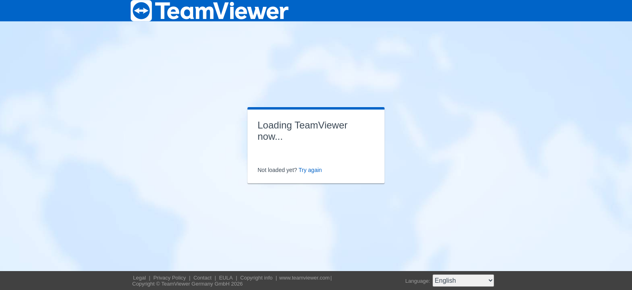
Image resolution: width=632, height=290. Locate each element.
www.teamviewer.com (304, 278)
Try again (310, 170)
